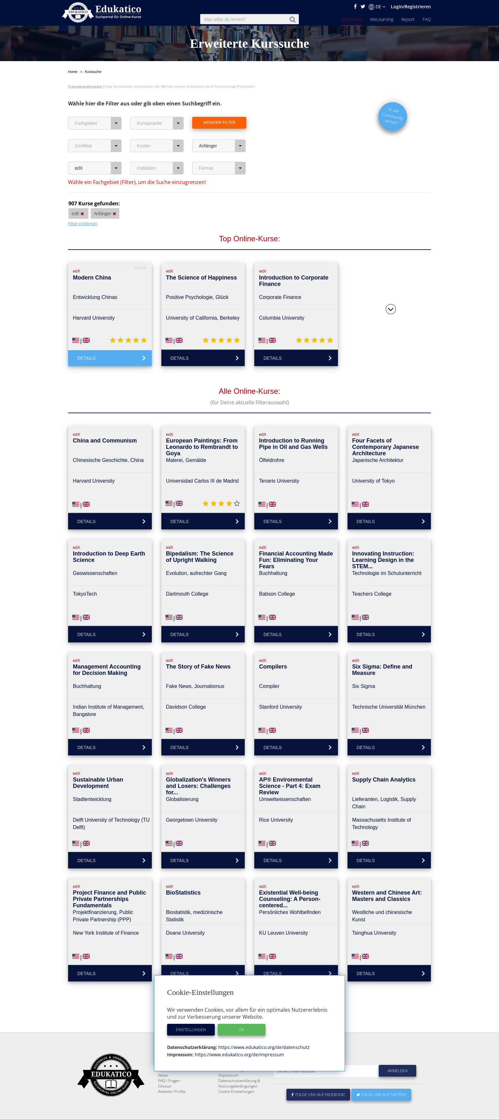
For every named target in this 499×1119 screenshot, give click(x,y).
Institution (160, 168)
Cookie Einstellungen (236, 1106)
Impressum (228, 1090)
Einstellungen (191, 1029)
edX (98, 168)
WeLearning (381, 19)
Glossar (165, 1101)
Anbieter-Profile (172, 1106)
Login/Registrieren (411, 7)
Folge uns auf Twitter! (381, 1110)
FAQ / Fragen (169, 1096)
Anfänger (222, 145)
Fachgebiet (98, 123)
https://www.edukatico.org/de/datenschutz (263, 1047)
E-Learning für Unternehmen (243, 1079)
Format (222, 168)
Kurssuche (351, 19)
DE (377, 7)
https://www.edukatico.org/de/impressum (238, 1055)
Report (408, 19)
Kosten (160, 145)
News (163, 1090)
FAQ (427, 19)
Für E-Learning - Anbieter (240, 1085)
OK (241, 1029)
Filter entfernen (82, 223)
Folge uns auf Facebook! (318, 1110)
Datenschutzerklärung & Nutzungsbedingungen (239, 1098)
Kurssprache (160, 123)
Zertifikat (98, 145)
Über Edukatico (231, 1074)
